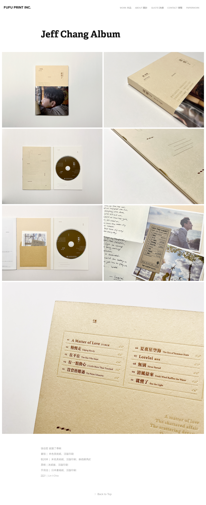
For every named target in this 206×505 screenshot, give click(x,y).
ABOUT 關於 (141, 7)
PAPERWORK (192, 7)
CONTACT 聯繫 (174, 7)
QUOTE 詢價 (157, 7)
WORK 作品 (125, 7)
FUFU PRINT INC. (17, 7)
